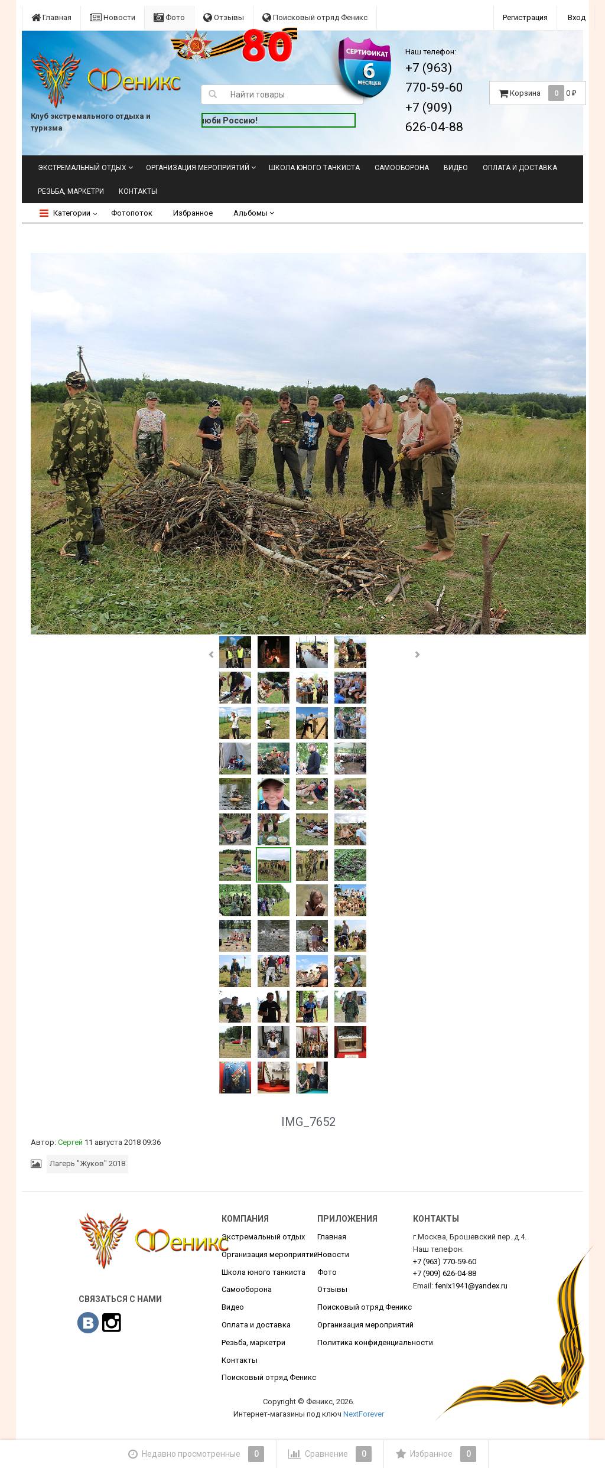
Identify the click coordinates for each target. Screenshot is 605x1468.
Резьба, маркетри (71, 191)
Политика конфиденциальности (375, 1342)
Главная (51, 17)
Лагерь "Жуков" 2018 (87, 1163)
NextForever (363, 1414)
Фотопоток (131, 213)
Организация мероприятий (197, 168)
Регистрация (525, 17)
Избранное (193, 213)
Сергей (70, 1142)
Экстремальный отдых (82, 168)
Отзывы (223, 17)
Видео (456, 168)
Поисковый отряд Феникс (314, 17)
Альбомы (253, 213)
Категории (65, 213)
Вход (577, 17)
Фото (169, 17)
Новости (112, 17)
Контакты (138, 191)
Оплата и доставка (520, 168)
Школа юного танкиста (314, 168)
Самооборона (402, 168)
